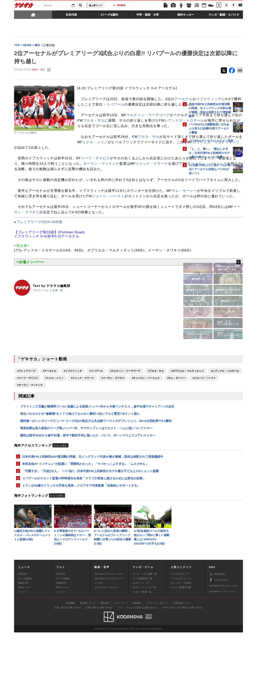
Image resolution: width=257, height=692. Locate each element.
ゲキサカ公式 (218, 639)
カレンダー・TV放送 (181, 642)
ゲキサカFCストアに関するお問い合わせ (182, 667)
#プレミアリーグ (26, 419)
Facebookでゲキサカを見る (205, 246)
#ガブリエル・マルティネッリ (33, 426)
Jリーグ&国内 (25, 638)
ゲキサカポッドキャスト (106, 647)
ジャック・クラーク (61, 191)
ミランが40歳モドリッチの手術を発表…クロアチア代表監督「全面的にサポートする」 (81, 543)
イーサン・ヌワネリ (92, 250)
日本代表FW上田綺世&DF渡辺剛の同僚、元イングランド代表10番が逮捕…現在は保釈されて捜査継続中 (92, 512)
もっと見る (61, 501)
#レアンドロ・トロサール (71, 426)
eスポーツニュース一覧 (144, 647)
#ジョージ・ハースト (120, 433)
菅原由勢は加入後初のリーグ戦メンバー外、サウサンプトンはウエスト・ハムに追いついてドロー (86, 483)
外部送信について (182, 662)
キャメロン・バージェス (116, 191)
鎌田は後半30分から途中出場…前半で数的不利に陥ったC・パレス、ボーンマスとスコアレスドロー (87, 491)
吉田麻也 (121, 5)
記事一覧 (58, 339)
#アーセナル (49, 419)
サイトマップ (120, 662)
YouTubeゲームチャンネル (222, 651)
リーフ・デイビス (95, 180)
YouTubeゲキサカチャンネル (108, 633)
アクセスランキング (181, 638)
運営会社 (104, 662)
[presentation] (33, 14)
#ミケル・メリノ (130, 426)
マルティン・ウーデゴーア (148, 132)
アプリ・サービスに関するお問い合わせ (137, 667)
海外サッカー (24, 647)
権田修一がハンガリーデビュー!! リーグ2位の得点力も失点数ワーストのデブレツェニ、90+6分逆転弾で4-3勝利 (96, 475)
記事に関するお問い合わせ (99, 667)
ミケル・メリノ (39, 164)
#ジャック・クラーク (157, 426)
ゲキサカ (24, 6)
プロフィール (41, 339)
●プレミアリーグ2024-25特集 (38, 265)
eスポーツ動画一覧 (142, 651)
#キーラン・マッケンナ (152, 433)
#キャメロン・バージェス (62, 433)
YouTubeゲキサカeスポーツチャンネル (109, 640)
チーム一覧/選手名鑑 (181, 647)
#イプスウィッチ (73, 419)
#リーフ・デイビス (103, 426)
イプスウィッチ (115, 110)
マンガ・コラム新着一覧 (145, 633)
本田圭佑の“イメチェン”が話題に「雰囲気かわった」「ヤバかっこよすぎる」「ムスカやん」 (85, 520)
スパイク (22, 651)
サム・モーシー (26, 229)
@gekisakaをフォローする (205, 238)
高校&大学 (23, 642)
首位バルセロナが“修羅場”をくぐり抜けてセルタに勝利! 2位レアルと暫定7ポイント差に (80, 468)
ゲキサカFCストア (180, 633)
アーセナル (90, 110)
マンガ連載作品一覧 (142, 638)
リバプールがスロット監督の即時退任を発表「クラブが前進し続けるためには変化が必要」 (84, 535)
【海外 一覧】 (38, 70)
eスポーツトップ (141, 642)
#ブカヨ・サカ (156, 419)
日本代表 (22, 633)
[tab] (33, 14)
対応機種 (70, 662)
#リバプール (96, 419)
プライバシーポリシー (157, 662)
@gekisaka (217, 633)
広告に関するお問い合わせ (67, 667)
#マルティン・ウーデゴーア (125, 419)
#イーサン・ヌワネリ (28, 433)
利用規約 (136, 662)
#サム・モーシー (92, 433)
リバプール (94, 115)
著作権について (87, 662)
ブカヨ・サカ (85, 159)
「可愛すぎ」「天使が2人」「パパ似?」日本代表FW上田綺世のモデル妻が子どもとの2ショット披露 (90, 527)
